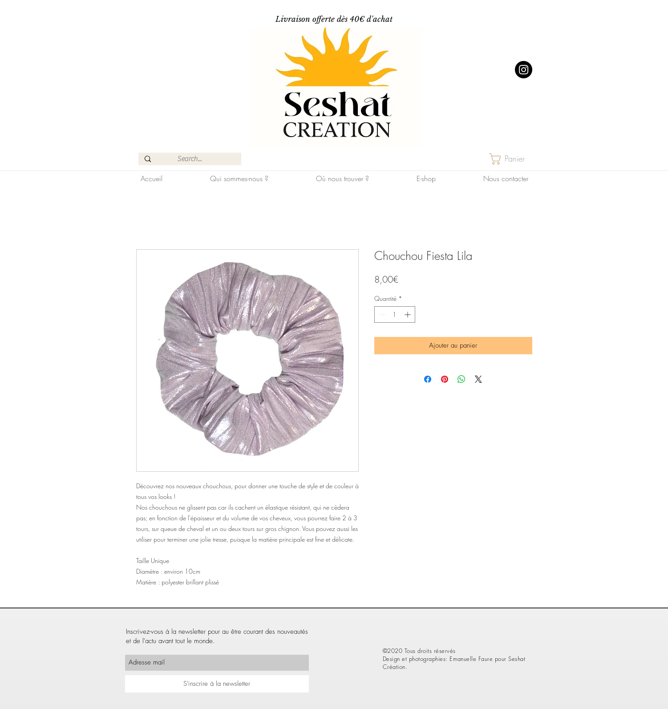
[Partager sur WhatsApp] (461, 379)
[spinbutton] (395, 314)
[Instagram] (523, 69)
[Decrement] (381, 314)
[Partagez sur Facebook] (427, 379)
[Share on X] (478, 379)
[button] (513, 159)
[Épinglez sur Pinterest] (444, 379)
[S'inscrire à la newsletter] (217, 684)
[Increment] (408, 314)
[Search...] (189, 158)
